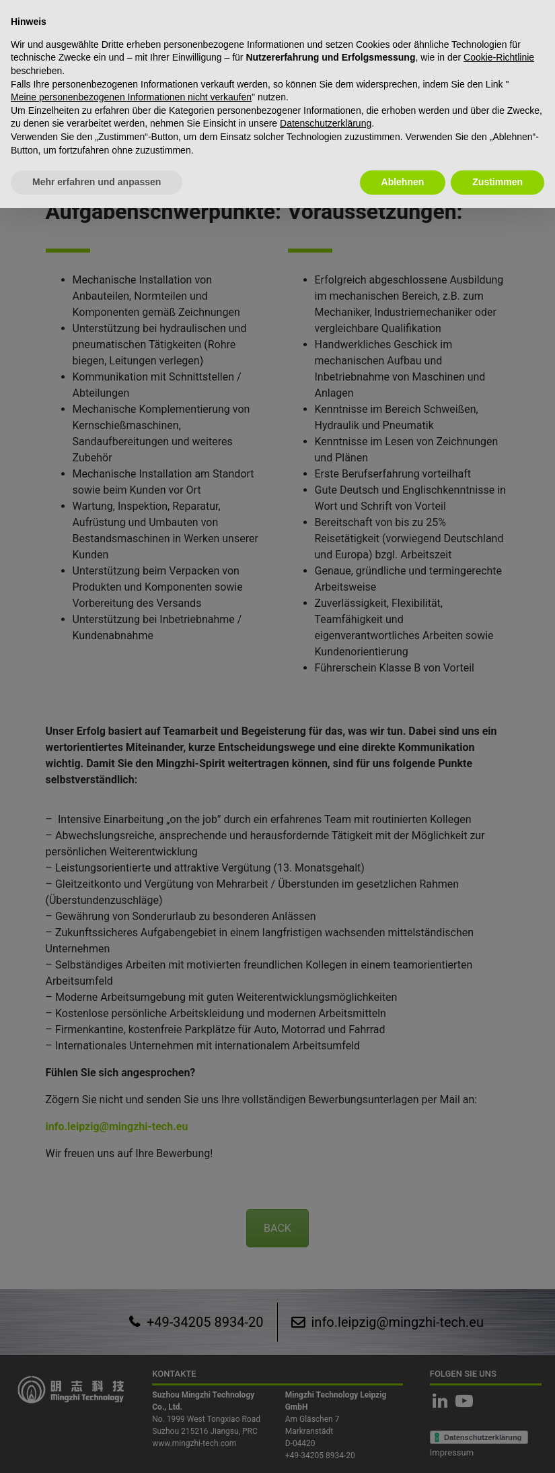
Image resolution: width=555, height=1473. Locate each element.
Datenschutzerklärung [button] (325, 123)
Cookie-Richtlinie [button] (499, 57)
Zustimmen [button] (497, 181)
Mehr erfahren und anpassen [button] (96, 181)
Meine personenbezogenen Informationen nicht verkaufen (131, 97)
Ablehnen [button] (402, 181)
